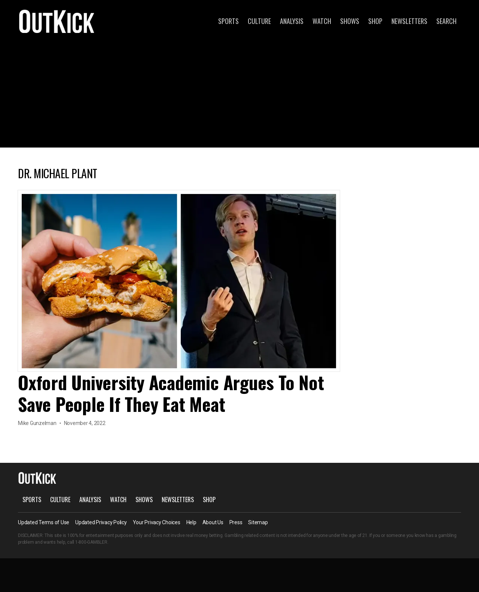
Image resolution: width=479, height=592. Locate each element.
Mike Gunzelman (37, 423)
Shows (349, 21)
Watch (321, 21)
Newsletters (409, 21)
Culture (259, 21)
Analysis (291, 21)
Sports (228, 21)
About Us (212, 522)
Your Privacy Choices (156, 522)
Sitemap (258, 522)
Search (446, 21)
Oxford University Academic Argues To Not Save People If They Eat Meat (171, 393)
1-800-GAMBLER (91, 542)
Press (235, 522)
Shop (375, 21)
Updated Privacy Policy (101, 522)
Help (191, 522)
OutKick (57, 21)
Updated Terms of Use (43, 522)
